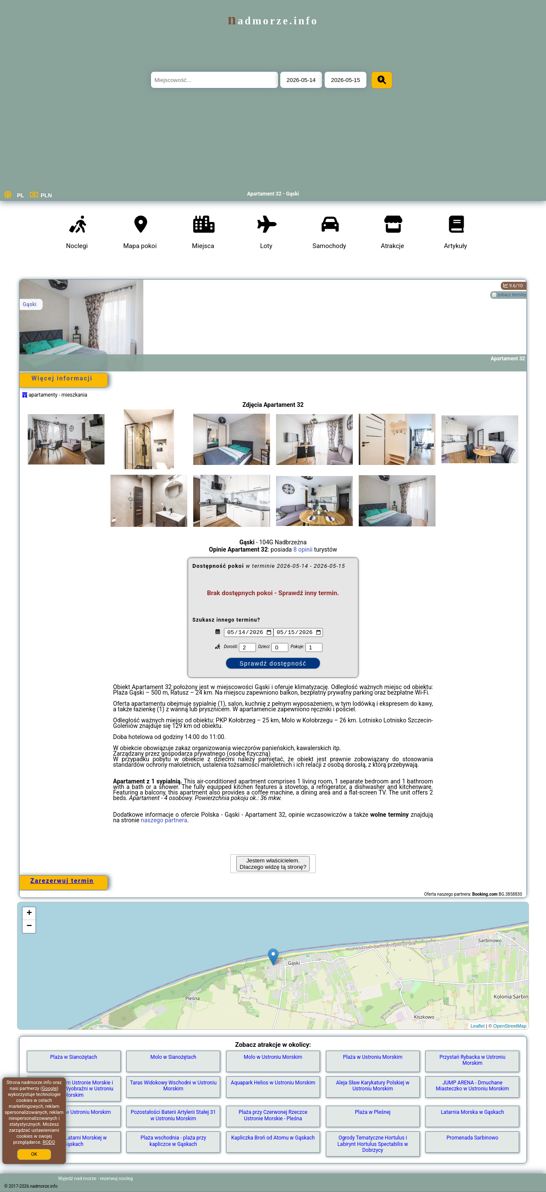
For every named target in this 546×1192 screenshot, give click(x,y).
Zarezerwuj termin (62, 880)
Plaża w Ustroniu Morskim (372, 1057)
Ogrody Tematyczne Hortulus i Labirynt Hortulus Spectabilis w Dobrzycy (372, 1144)
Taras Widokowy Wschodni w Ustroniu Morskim (173, 1086)
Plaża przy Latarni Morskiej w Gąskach (74, 1141)
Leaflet (477, 1025)
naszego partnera (164, 820)
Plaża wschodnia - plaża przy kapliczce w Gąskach (173, 1141)
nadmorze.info (273, 20)
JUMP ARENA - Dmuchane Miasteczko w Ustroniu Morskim (472, 1086)
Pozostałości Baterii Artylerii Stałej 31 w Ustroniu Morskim (173, 1115)
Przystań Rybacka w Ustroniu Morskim (472, 1060)
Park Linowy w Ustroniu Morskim (73, 1112)
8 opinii (303, 549)
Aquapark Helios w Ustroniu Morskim (273, 1083)
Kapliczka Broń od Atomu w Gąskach (273, 1138)
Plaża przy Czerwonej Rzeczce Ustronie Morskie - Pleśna (272, 1115)
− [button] (29, 926)
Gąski (29, 304)
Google (49, 1088)
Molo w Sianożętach (173, 1057)
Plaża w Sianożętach (73, 1057)
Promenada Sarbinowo (472, 1138)
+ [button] (29, 913)
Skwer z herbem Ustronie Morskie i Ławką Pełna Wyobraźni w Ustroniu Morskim (73, 1089)
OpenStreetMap (509, 1025)
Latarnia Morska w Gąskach (472, 1112)
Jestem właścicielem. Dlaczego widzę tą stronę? (273, 863)
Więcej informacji (62, 378)
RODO (49, 1142)
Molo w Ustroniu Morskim (273, 1057)
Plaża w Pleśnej (372, 1112)
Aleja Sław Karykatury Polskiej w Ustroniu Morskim (373, 1086)
